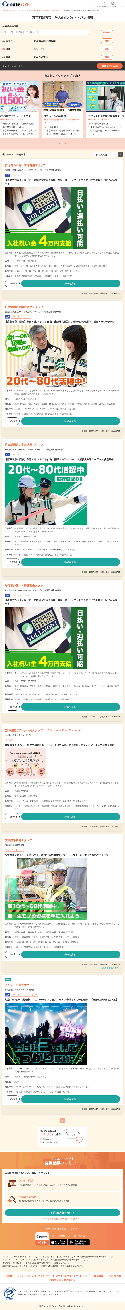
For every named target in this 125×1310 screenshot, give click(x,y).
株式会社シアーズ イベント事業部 (19, 990)
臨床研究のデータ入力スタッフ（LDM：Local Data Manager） (44, 730)
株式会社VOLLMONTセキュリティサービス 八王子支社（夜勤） (33, 170)
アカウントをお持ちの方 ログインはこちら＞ (62, 1219)
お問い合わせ (114, 1275)
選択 (107, 41)
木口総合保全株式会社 (14, 845)
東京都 (33, 10)
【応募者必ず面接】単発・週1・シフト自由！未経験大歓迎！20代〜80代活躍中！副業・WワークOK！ (60, 321)
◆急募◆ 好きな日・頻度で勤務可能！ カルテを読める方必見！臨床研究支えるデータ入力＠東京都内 (59, 745)
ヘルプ (86, 1275)
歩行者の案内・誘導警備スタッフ (25, 165)
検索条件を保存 (110, 66)
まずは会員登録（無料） (62, 1212)
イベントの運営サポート (20, 984)
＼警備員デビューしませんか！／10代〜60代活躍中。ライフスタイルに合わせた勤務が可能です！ (58, 854)
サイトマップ (44, 1275)
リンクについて (25, 1275)
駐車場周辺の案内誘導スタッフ (24, 307)
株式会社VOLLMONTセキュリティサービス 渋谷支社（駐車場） (33, 312)
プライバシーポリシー (67, 1275)
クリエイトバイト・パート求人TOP (15, 10)
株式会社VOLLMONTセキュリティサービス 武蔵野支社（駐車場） (34, 449)
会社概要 (98, 1275)
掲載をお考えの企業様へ (62, 1280)
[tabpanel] (62, 109)
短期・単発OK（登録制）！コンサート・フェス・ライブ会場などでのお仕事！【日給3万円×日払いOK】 (61, 999)
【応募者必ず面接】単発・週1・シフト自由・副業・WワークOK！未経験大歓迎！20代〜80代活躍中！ (60, 459)
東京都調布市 (56, 10)
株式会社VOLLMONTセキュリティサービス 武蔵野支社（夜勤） (33, 590)
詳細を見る (70, 283)
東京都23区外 (43, 10)
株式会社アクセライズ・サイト (18, 735)
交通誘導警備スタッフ (18, 840)
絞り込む (107, 32)
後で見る (12, 283)
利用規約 (8, 1275)
